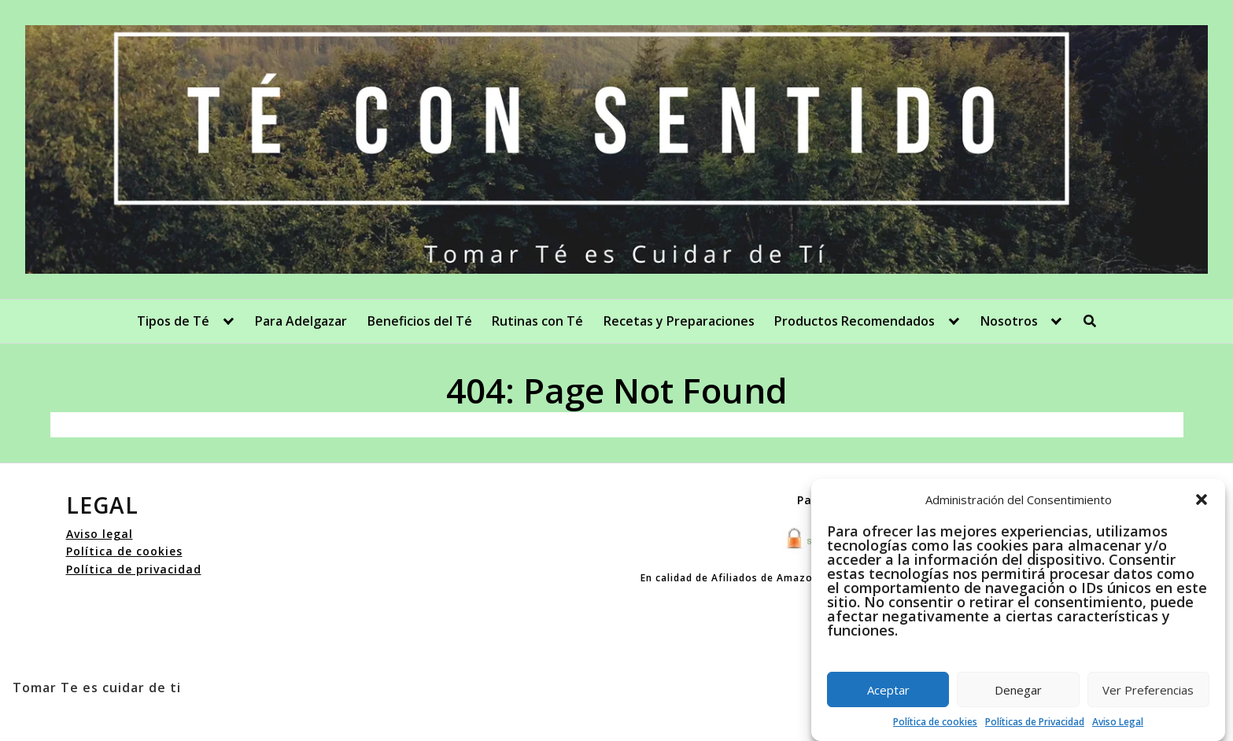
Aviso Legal (1117, 721)
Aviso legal (99, 533)
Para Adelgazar (301, 321)
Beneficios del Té (419, 321)
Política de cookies (935, 721)
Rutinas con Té (537, 321)
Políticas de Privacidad (1034, 721)
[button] (1201, 499)
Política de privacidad (133, 569)
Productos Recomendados (854, 321)
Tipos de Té (173, 321)
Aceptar (888, 690)
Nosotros (1009, 321)
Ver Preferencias (1148, 690)
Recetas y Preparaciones (679, 321)
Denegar (1018, 690)
